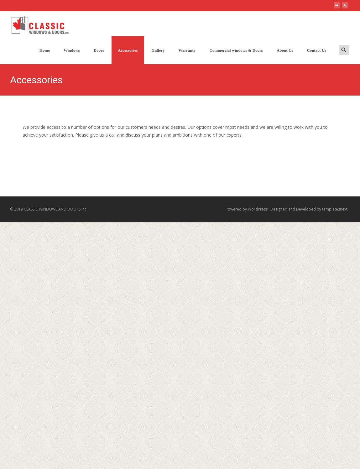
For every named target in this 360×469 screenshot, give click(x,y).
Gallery (158, 50)
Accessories (128, 50)
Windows (72, 50)
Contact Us (316, 50)
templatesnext (334, 209)
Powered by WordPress (247, 209)
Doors (99, 50)
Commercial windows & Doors (236, 50)
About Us (285, 50)
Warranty (187, 50)
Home (44, 50)
